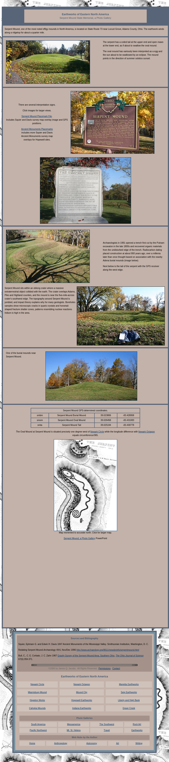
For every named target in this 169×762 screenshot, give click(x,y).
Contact (116, 668)
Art (117, 743)
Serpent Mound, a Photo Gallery (79, 538)
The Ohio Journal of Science (129, 655)
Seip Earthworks (129, 692)
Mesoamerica (73, 724)
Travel (107, 730)
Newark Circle (97, 431)
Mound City (81, 692)
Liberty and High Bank (129, 700)
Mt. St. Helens (74, 730)
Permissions (104, 668)
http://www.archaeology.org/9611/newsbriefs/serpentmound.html (108, 650)
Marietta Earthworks (129, 684)
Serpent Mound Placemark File (37, 116)
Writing (138, 743)
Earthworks (137, 730)
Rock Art (137, 724)
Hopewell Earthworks (81, 700)
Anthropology (60, 743)
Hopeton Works (37, 700)
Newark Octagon (146, 431)
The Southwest (106, 724)
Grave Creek (129, 708)
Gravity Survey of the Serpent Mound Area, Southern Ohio (86, 655)
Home (32, 743)
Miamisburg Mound (37, 692)
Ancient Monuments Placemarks (37, 129)
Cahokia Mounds (37, 708)
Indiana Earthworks (81, 708)
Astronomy (91, 743)
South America (38, 724)
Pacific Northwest (38, 730)
